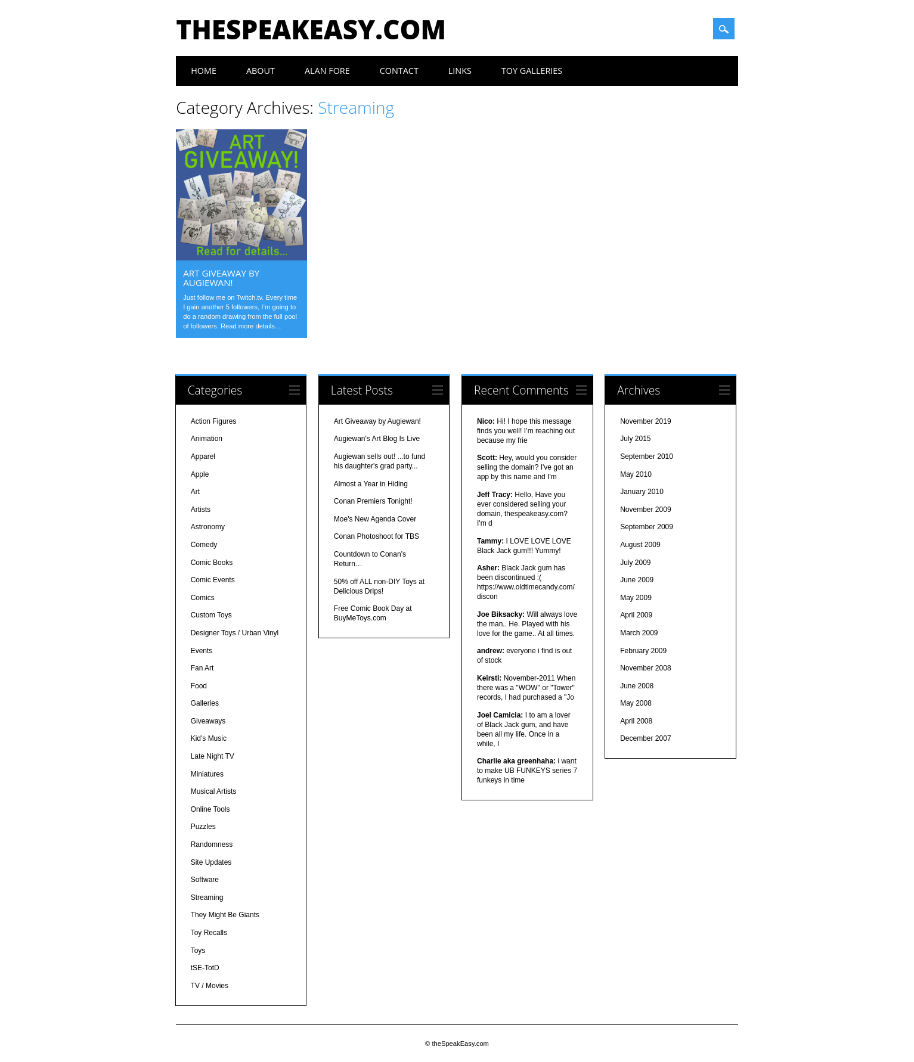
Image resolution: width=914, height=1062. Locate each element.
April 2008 (636, 721)
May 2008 (636, 703)
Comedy (204, 545)
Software (205, 879)
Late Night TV (212, 756)
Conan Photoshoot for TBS (376, 536)
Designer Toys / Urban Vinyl (235, 633)
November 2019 (645, 421)
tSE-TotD (205, 968)
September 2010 (646, 456)
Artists (200, 509)
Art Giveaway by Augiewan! (221, 277)
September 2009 (646, 527)
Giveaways (208, 721)
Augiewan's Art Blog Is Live (377, 438)
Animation (206, 438)
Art (195, 491)
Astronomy (208, 527)
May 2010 (636, 474)
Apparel (203, 456)
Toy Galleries (531, 70)
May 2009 (636, 598)
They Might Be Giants (225, 915)
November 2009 (645, 509)
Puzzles (203, 826)
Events (202, 651)
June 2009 (636, 580)
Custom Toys (211, 615)
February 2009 (643, 651)
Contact (399, 70)
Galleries (205, 703)
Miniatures (207, 774)
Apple (200, 474)
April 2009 (636, 615)
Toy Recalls (209, 933)
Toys (198, 950)
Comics (203, 598)
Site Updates (211, 862)
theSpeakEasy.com (311, 29)
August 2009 (640, 545)
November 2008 (645, 668)
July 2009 (635, 562)
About (260, 70)
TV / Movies (209, 986)
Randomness (212, 844)
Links (460, 70)
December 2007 (645, 738)
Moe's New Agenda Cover (375, 519)
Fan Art (202, 668)
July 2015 (635, 438)
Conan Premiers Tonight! (373, 501)
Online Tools (210, 809)
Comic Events (213, 580)
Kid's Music (209, 738)
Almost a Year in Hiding (371, 484)
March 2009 (639, 633)
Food (199, 686)
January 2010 (642, 491)
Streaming (207, 897)
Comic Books (212, 562)
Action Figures (214, 421)
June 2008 (636, 686)
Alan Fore (327, 70)
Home (203, 70)
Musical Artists (214, 791)
